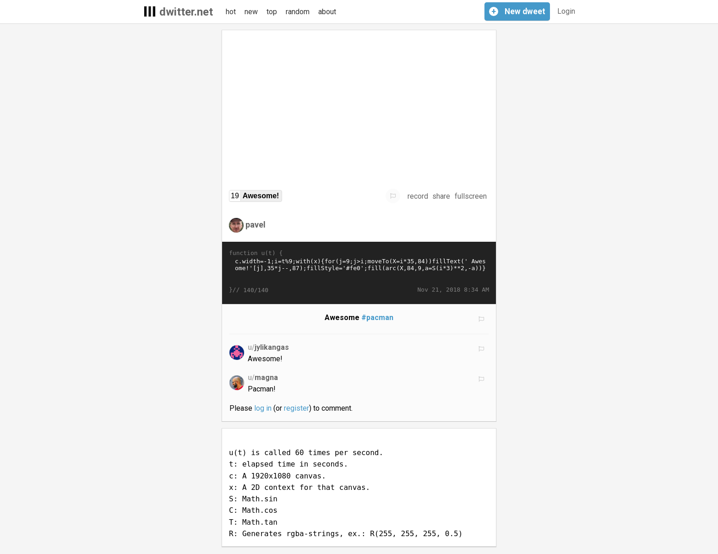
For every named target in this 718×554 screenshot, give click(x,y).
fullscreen (471, 196)
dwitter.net (186, 11)
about (327, 11)
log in (263, 408)
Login (566, 11)
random (298, 11)
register (296, 408)
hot (231, 11)
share (441, 196)
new (251, 11)
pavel (255, 224)
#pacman (377, 317)
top (272, 11)
